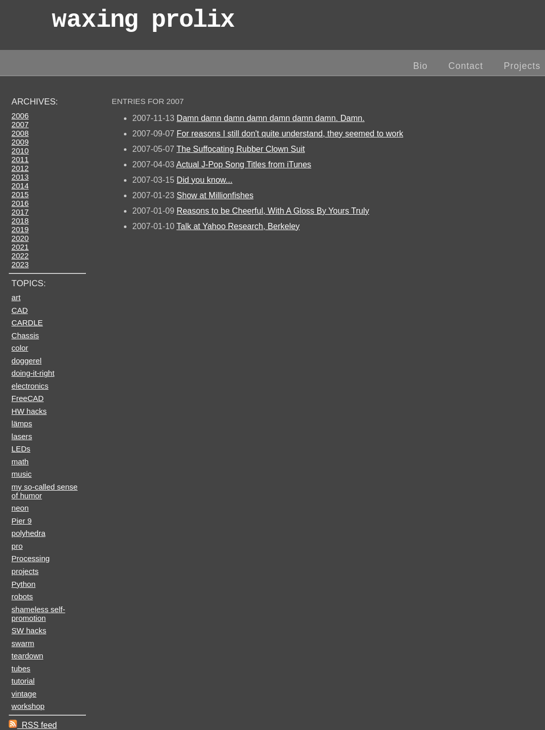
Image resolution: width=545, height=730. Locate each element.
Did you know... (205, 180)
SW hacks (28, 630)
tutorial (22, 680)
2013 (19, 176)
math (19, 461)
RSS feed (33, 725)
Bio (420, 66)
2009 (19, 141)
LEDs (20, 448)
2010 (19, 150)
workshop (27, 706)
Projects (522, 66)
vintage (23, 693)
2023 (19, 264)
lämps (21, 423)
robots (22, 596)
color (19, 347)
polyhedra (28, 533)
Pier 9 (21, 520)
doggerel (26, 360)
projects (25, 571)
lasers (21, 436)
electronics (29, 385)
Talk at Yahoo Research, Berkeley (238, 226)
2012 (19, 168)
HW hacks (29, 411)
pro (17, 546)
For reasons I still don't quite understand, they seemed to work (290, 133)
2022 (19, 255)
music (21, 474)
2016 (19, 203)
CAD (19, 310)
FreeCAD (27, 398)
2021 (19, 246)
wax (143, 23)
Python (23, 584)
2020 (19, 238)
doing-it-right (33, 373)
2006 (19, 115)
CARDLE (27, 322)
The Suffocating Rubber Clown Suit (240, 149)
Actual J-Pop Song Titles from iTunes (244, 164)
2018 (19, 220)
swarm (22, 643)
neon (19, 507)
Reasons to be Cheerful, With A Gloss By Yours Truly (273, 210)
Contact (465, 66)
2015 (19, 194)
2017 (19, 211)
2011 (19, 159)
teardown (27, 655)
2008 (19, 133)
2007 (19, 124)
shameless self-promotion (38, 613)
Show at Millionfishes (215, 195)
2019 (19, 229)
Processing (30, 558)
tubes (20, 668)
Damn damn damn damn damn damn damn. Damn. (271, 118)
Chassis (25, 335)
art (16, 297)
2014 (19, 185)
